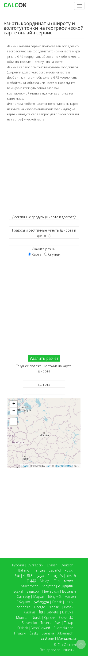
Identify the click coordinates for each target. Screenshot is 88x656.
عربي (40, 575)
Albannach (65, 633)
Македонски (66, 638)
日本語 (31, 581)
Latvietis (52, 612)
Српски (49, 617)
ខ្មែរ (41, 612)
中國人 (28, 575)
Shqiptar (48, 586)
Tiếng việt (54, 596)
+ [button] (13, 404)
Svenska (48, 633)
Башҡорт (34, 591)
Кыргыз (29, 612)
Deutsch (67, 565)
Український (40, 628)
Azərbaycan (29, 586)
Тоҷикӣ (46, 622)
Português (55, 575)
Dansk (57, 602)
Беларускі (51, 591)
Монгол (22, 617)
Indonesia (23, 607)
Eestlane (47, 638)
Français (39, 570)
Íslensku (55, 607)
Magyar (38, 596)
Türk (57, 581)
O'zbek (22, 628)
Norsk (36, 617)
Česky (34, 633)
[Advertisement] (44, 168)
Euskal (18, 591)
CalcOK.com (66, 644)
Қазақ (68, 607)
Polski (69, 570)
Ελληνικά (23, 602)
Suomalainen (63, 628)
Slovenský (66, 617)
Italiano (23, 570)
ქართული (41, 602)
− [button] (13, 411)
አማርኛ (68, 581)
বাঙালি (71, 575)
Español (55, 570)
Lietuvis (67, 612)
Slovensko (29, 622)
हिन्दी (17, 575)
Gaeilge (39, 607)
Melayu (45, 581)
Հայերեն (65, 586)
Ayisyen (70, 596)
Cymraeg (23, 596)
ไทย (58, 622)
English (52, 565)
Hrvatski (20, 633)
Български (35, 565)
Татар (68, 622)
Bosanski (69, 591)
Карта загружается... (46, 432)
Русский (18, 565)
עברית (69, 602)
